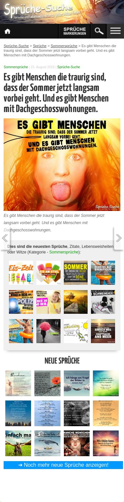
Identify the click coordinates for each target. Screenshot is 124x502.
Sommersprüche (16, 67)
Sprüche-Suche (68, 67)
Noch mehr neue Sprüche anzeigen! (66, 465)
